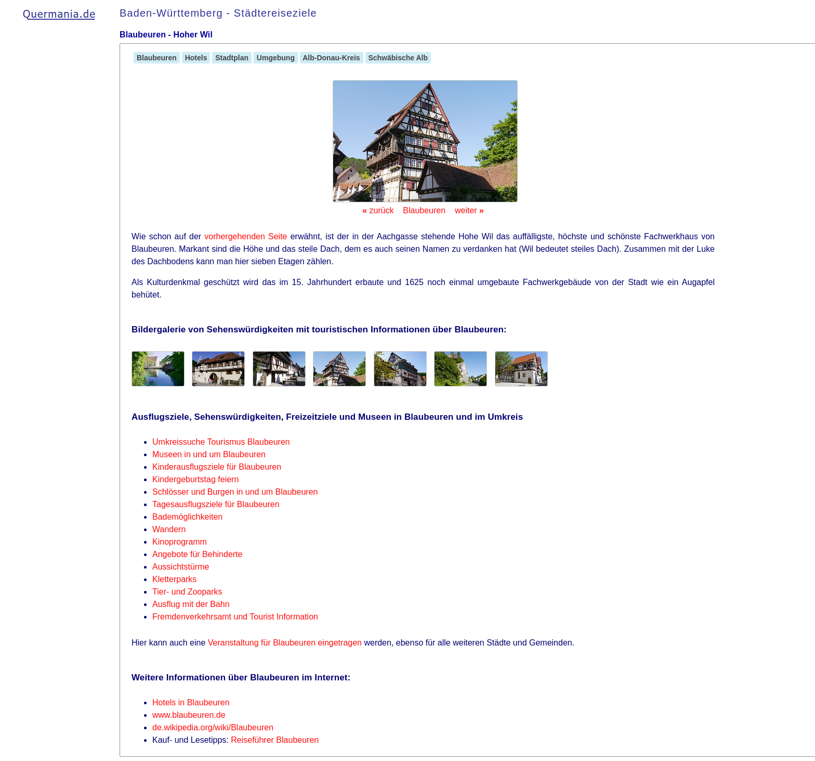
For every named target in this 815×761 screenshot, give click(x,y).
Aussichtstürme (180, 566)
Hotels (196, 58)
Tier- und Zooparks (187, 591)
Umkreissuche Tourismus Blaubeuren (221, 441)
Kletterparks (174, 579)
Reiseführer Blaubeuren (275, 740)
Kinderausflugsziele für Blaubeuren (216, 466)
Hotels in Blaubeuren (191, 702)
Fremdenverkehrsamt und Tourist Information (235, 616)
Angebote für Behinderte (197, 554)
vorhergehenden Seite (245, 236)
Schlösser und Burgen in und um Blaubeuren (235, 491)
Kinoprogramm (179, 541)
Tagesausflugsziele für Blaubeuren (216, 504)
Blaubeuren (157, 58)
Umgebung (276, 58)
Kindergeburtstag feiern (195, 479)
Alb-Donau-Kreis (331, 58)
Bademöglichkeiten (187, 516)
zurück (377, 210)
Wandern (169, 529)
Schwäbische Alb (398, 58)
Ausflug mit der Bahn (191, 604)
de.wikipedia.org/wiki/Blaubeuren (212, 727)
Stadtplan (232, 58)
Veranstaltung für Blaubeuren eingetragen (285, 642)
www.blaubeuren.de (189, 715)
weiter (469, 210)
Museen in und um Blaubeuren (209, 454)
